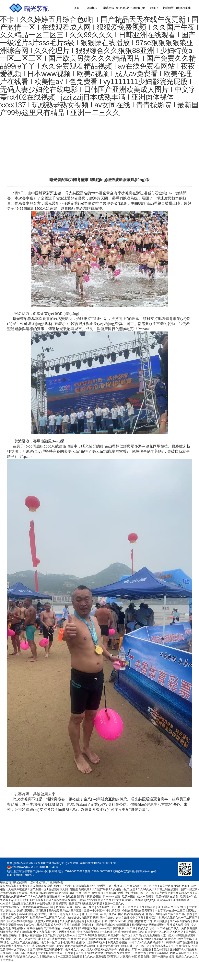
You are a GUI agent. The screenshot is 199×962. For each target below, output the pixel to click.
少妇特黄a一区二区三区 (112, 907)
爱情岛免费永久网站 (118, 953)
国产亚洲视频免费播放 (90, 953)
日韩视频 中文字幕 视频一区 (39, 931)
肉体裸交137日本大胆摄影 (151, 921)
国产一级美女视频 (163, 956)
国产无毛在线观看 (119, 938)
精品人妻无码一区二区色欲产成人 (159, 928)
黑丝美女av (185, 938)
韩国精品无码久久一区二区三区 (178, 917)
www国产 (106, 928)
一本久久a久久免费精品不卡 (147, 942)
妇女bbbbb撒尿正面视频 (83, 917)
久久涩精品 (183, 945)
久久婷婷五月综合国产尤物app (87, 938)
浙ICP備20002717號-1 (105, 863)
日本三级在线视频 (24, 953)
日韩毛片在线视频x (31, 935)
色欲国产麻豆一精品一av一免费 (75, 907)
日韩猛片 (152, 917)
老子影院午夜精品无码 (52, 938)
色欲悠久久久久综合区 (142, 907)
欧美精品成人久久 (163, 945)
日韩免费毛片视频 (108, 945)
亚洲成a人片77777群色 (172, 907)
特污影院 (68, 942)
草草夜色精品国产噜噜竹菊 (44, 928)
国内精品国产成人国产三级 (65, 910)
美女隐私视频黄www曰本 (38, 907)
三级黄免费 (139, 953)
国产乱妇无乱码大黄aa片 (60, 935)
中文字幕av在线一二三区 (170, 910)
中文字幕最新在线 (88, 931)
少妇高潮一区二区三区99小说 (18, 938)
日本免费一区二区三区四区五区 (164, 931)
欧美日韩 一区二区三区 (135, 945)
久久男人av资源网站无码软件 (99, 949)
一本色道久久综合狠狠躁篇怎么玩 (122, 931)
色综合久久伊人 (70, 914)
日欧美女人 (48, 956)
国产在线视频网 (142, 938)
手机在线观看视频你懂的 (79, 924)
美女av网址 (161, 949)
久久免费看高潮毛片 (72, 921)
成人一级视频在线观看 (182, 935)
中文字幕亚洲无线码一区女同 (56, 953)
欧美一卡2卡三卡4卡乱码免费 (102, 910)
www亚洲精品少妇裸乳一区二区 (38, 914)
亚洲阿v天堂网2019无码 (91, 942)
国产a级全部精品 (180, 921)
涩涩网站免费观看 (43, 945)
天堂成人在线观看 (46, 921)
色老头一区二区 (51, 942)
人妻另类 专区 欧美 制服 (135, 956)
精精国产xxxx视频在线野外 (149, 924)
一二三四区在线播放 (70, 956)
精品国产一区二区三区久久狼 (48, 917)
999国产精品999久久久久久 (22, 956)
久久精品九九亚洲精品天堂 (150, 935)
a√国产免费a (108, 914)
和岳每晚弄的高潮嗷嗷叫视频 (80, 928)
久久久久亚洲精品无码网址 (101, 956)
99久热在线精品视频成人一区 (44, 924)
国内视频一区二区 (124, 928)
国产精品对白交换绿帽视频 (113, 924)
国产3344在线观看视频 (91, 935)
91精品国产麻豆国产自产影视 (174, 914)
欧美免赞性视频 (118, 942)
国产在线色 (107, 917)
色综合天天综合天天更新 (137, 910)
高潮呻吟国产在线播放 (180, 942)
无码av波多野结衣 (165, 938)
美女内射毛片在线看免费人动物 (76, 945)
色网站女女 (72, 949)
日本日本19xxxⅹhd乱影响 (118, 921)
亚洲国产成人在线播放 (25, 942)
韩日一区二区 (90, 914)
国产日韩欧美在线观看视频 (17, 921)
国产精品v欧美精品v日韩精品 (136, 914)
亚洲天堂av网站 (158, 953)
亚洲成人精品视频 (178, 924)
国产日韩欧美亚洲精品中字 (47, 949)
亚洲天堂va (93, 921)
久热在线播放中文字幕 (130, 917)
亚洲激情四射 (67, 931)
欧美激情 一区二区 (119, 935)
